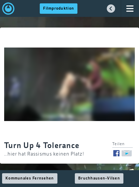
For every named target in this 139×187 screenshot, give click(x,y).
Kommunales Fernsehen (29, 178)
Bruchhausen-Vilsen (99, 178)
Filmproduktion (58, 8)
